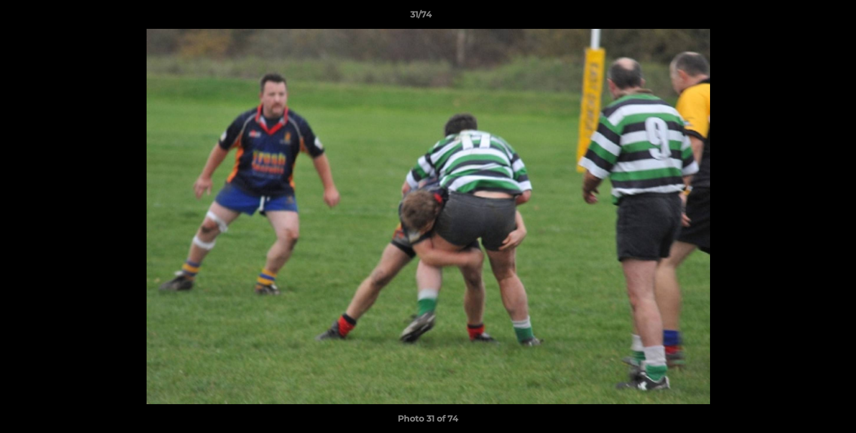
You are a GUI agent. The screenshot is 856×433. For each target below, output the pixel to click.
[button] (805, 17)
